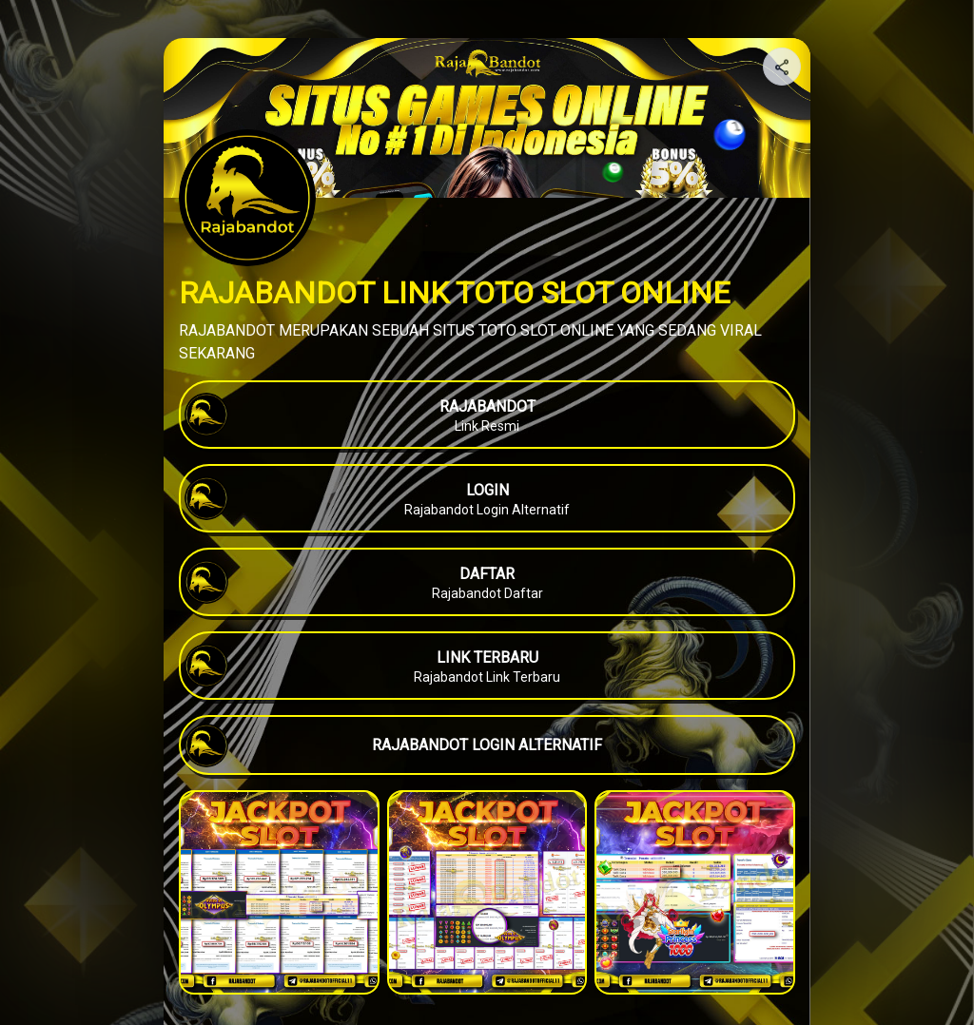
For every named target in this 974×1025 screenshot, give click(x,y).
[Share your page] (782, 67)
